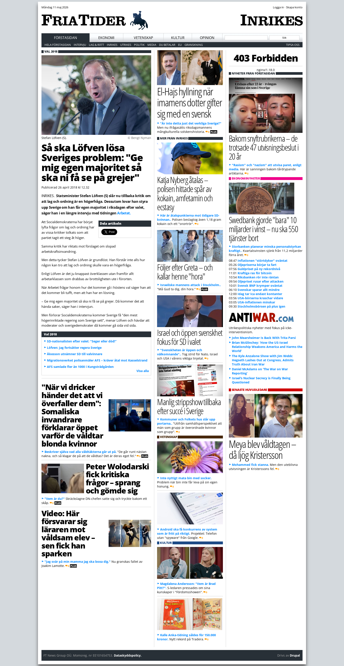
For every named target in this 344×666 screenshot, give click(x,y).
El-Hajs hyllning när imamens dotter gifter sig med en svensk (189, 102)
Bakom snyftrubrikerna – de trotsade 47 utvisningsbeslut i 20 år (263, 147)
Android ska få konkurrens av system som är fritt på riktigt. (187, 531)
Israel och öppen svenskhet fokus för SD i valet (189, 337)
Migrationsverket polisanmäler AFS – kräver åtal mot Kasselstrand (97, 360)
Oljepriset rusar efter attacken (260, 281)
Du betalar (167, 45)
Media (151, 45)
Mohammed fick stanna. (250, 465)
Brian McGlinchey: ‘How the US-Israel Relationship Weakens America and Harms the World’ (267, 346)
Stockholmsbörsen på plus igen (261, 306)
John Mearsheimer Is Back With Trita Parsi (264, 338)
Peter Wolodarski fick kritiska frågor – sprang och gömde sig (117, 478)
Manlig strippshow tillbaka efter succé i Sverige (189, 406)
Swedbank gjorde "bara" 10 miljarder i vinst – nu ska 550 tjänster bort (263, 229)
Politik (139, 45)
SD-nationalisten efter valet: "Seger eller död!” (81, 341)
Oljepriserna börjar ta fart (257, 265)
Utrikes (125, 45)
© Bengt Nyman (139, 138)
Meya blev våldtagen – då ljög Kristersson (262, 449)
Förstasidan (65, 37)
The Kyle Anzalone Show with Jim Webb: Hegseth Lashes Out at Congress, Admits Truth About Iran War (263, 360)
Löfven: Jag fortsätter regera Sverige (74, 347)
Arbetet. (124, 213)
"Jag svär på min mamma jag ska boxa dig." (78, 561)
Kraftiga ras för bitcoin (255, 273)
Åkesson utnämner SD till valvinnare (74, 354)
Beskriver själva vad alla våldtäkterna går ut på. (80, 452)
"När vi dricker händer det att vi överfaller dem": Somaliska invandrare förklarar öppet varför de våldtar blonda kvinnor (72, 415)
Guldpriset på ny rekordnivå (259, 269)
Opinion (207, 37)
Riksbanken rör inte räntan (258, 277)
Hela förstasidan (58, 45)
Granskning (194, 45)
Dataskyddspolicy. (128, 655)
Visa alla (142, 371)
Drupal (295, 655)
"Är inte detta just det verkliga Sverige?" (190, 123)
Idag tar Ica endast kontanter (260, 294)
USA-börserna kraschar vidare (260, 298)
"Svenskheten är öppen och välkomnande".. (179, 352)
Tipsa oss (292, 45)
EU (180, 45)
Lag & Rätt (96, 45)
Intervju (80, 45)
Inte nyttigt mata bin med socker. (185, 478)
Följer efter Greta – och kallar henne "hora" (185, 271)
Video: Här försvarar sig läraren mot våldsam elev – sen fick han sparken (68, 533)
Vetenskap (143, 37)
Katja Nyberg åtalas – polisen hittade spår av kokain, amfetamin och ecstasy (185, 193)
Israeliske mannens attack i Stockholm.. (190, 285)
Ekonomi (106, 37)
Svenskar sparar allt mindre (259, 290)
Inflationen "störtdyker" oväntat (262, 260)
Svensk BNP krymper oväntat (260, 285)
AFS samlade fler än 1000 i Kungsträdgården (80, 367)
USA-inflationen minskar (256, 302)
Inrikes (112, 45)
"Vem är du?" (55, 499)
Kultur (178, 37)
